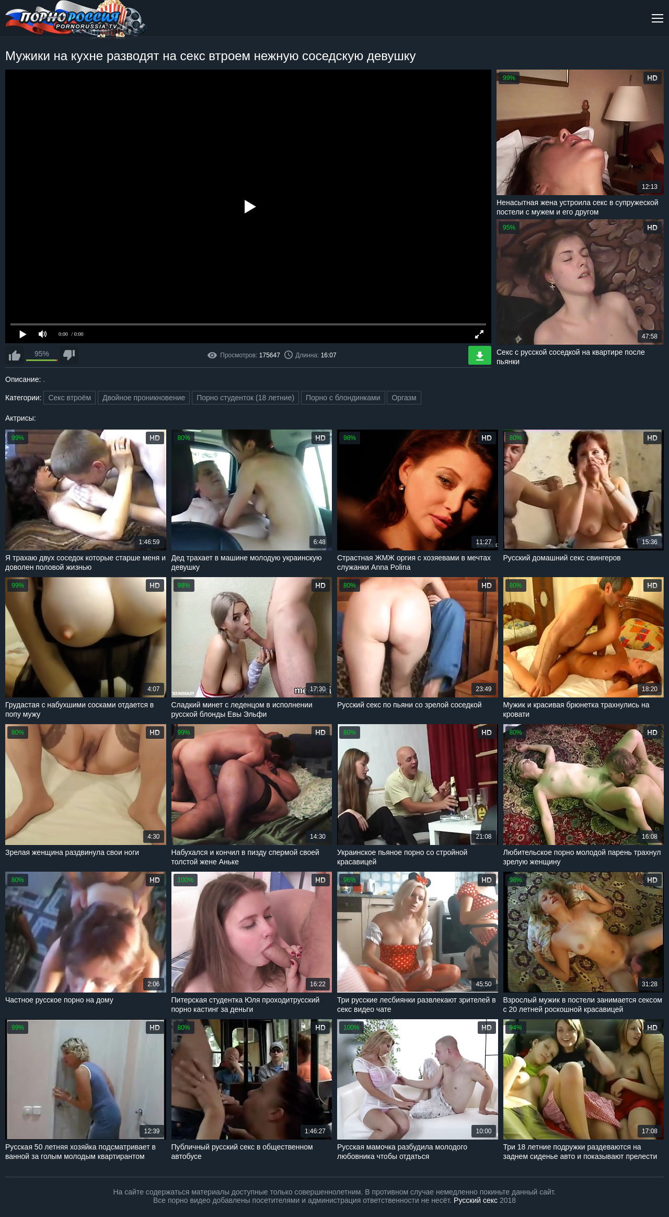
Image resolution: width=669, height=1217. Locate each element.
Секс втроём (69, 397)
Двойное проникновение (143, 397)
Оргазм (403, 397)
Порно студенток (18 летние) (245, 397)
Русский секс (476, 1200)
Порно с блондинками (343, 397)
